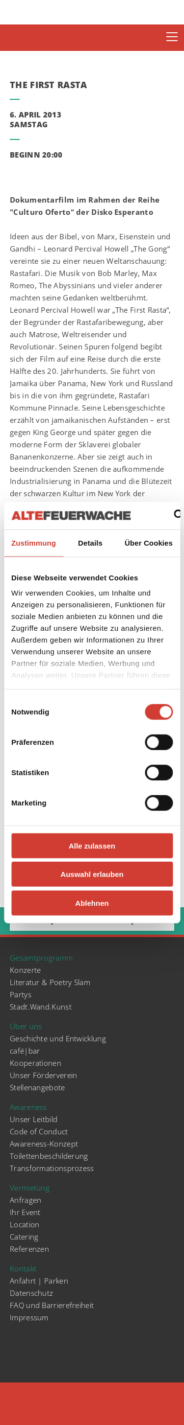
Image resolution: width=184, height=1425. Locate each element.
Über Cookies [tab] (149, 542)
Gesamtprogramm (41, 958)
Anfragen (25, 1200)
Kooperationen (35, 1063)
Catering (24, 1236)
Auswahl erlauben (91, 874)
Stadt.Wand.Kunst (41, 1006)
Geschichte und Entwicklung (58, 1038)
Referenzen (29, 1249)
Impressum (29, 1317)
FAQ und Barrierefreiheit (52, 1305)
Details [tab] (90, 542)
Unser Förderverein (43, 1075)
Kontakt (23, 1268)
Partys (20, 994)
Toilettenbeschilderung (49, 1156)
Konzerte (25, 970)
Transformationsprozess (52, 1168)
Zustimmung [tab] (33, 542)
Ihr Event (25, 1212)
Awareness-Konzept (44, 1144)
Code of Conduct (39, 1131)
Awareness (28, 1107)
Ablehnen (91, 902)
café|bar (25, 1051)
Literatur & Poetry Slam (50, 982)
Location (24, 1224)
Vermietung (30, 1188)
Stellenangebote (37, 1087)
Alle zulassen (92, 845)
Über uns (26, 1026)
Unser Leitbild (33, 1119)
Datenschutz (31, 1293)
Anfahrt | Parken (39, 1281)
